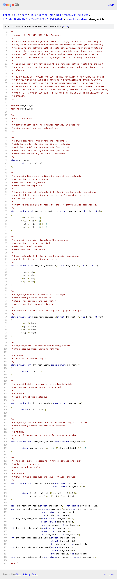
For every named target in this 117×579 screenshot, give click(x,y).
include (74, 19)
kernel (7, 15)
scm (24, 15)
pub (16, 15)
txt (104, 574)
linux (33, 15)
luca (58, 15)
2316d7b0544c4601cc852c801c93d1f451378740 (33, 19)
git (51, 15)
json (111, 574)
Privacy (26, 574)
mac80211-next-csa (76, 15)
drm (84, 19)
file (65, 26)
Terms (35, 574)
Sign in (111, 4)
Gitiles (18, 574)
